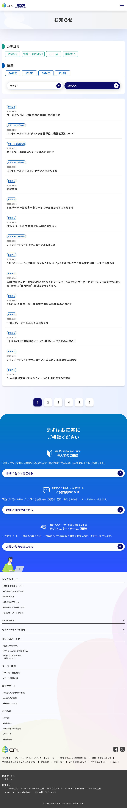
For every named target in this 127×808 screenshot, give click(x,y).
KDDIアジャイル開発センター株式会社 (83, 788)
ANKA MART (9, 620)
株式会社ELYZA (54, 788)
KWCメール (9, 596)
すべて (7, 718)
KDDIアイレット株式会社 (32, 788)
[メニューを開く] (122, 5)
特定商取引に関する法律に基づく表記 (19, 761)
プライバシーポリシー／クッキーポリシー (33, 757)
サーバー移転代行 (12, 672)
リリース (54, 54)
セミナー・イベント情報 (13, 629)
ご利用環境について (78, 761)
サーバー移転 (9, 666)
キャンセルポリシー (99, 761)
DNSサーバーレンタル (14, 612)
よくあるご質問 (10, 698)
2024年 (46, 73)
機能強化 (70, 54)
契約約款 (45, 761)
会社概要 (6, 757)
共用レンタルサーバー (14, 586)
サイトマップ (59, 761)
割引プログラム (11, 645)
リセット (14, 86)
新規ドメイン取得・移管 (14, 607)
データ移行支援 (11, 678)
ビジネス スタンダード (14, 591)
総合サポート (9, 685)
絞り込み (72, 86)
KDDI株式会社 (11, 788)
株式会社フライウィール (45, 792)
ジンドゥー (10, 778)
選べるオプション (11, 602)
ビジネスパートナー (12, 638)
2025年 (29, 73)
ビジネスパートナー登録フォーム (12, 657)
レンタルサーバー (11, 579)
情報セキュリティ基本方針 (71, 757)
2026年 (13, 73)
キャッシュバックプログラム (16, 651)
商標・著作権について (101, 757)
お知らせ (12, 54)
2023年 (62, 73)
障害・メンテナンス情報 (14, 692)
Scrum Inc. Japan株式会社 (18, 792)
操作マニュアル (11, 703)
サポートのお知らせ (33, 54)
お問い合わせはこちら (64, 473)
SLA (114, 761)
